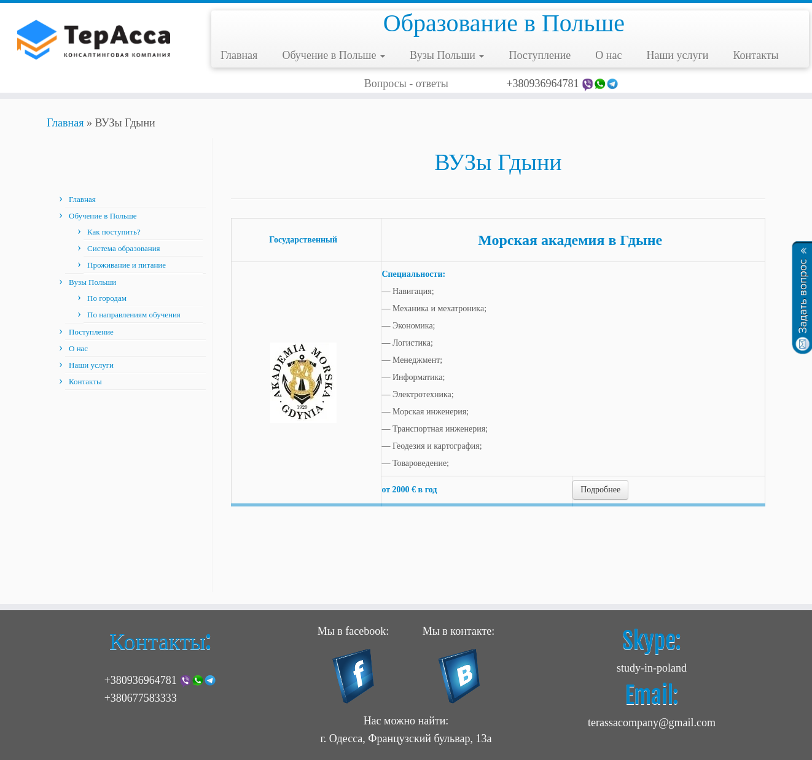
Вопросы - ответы (406, 83)
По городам (107, 298)
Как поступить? (114, 231)
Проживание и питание (126, 264)
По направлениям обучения (134, 314)
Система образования (123, 248)
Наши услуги (677, 55)
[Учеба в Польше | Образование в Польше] (93, 40)
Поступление (540, 55)
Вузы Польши (447, 55)
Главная (239, 55)
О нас (608, 55)
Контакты (755, 55)
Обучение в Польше (333, 55)
